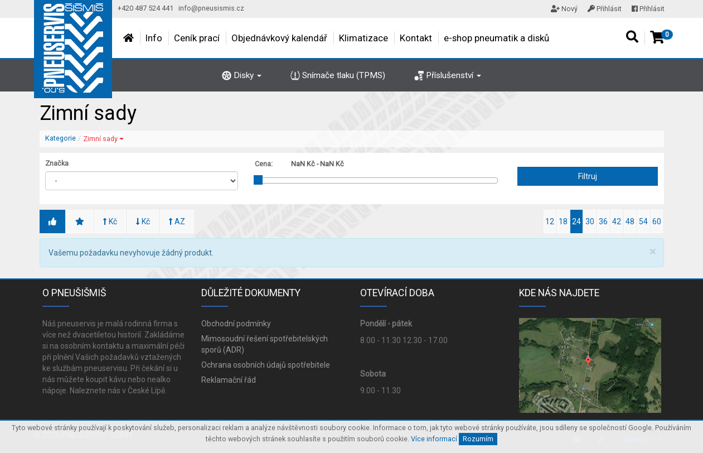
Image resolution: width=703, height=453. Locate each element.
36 (603, 221)
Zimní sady (103, 138)
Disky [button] (241, 75)
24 (576, 221)
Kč (110, 221)
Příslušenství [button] (447, 75)
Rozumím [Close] (478, 439)
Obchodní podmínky (236, 323)
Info (154, 38)
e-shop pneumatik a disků (496, 38)
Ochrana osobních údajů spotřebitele (265, 364)
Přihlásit (605, 8)
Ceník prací (197, 38)
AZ (177, 221)
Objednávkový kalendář (279, 38)
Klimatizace (363, 38)
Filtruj (587, 176)
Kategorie (60, 138)
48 (630, 221)
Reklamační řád (228, 379)
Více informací (434, 439)
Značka (57, 163)
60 (656, 221)
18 (563, 221)
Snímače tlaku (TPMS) (337, 75)
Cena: (264, 164)
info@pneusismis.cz (211, 8)
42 (616, 221)
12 (549, 221)
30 (589, 221)
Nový (564, 8)
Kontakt (416, 38)
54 (643, 221)
